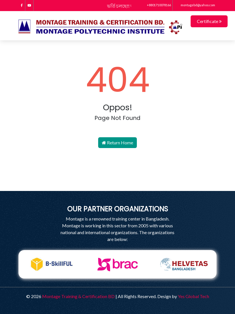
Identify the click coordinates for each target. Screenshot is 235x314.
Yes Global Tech (193, 296)
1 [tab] (105, 283)
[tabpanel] (51, 264)
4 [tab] (130, 283)
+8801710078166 (156, 5)
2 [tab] (113, 283)
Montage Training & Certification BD (78, 296)
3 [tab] (122, 283)
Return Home (117, 142)
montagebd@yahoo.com (194, 5)
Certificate (209, 21)
